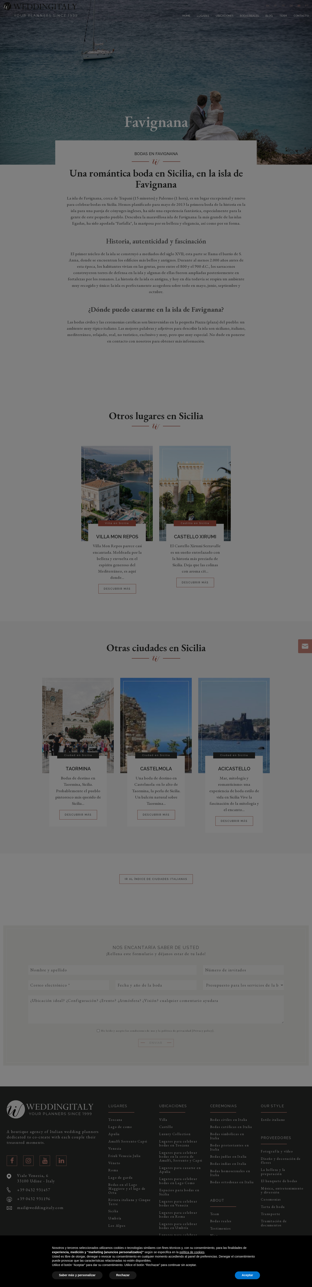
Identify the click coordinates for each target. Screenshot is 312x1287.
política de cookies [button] (191, 1252)
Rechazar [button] (123, 1275)
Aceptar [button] (247, 1275)
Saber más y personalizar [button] (77, 1275)
